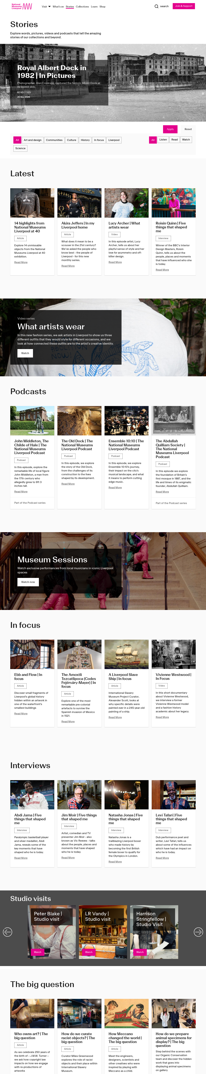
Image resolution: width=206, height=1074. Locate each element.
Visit (44, 6)
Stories (70, 6)
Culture (74, 140)
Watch (186, 140)
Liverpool (120, 140)
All (17, 140)
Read (173, 140)
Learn (94, 6)
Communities (56, 140)
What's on (58, 6)
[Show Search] (160, 6)
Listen (160, 140)
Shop (102, 6)
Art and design (33, 140)
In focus (104, 140)
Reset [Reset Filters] (188, 129)
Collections (82, 6)
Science (21, 149)
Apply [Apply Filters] (170, 129)
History (89, 140)
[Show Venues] (49, 6)
